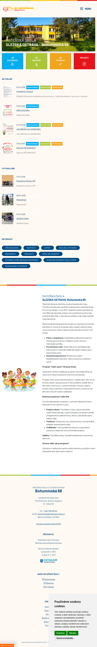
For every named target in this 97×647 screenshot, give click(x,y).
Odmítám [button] (72, 633)
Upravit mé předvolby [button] (64, 638)
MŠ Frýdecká (48, 587)
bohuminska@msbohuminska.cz (51, 514)
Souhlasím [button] (60, 633)
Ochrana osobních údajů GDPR (48, 524)
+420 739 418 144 (50, 511)
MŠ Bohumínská (48, 579)
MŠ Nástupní (48, 583)
